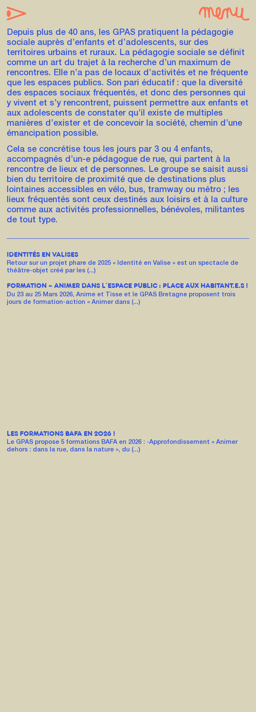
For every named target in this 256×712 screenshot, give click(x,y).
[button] (16, 14)
